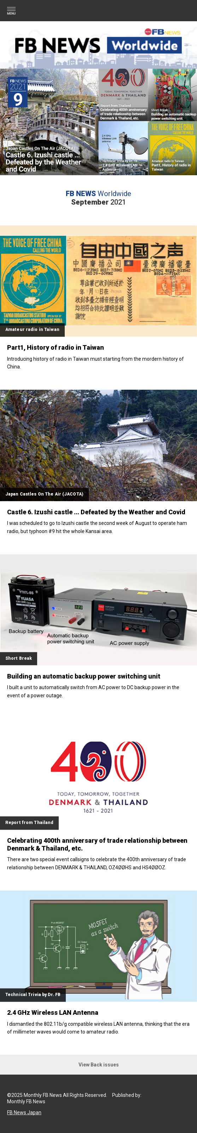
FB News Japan (24, 1112)
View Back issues (99, 1065)
